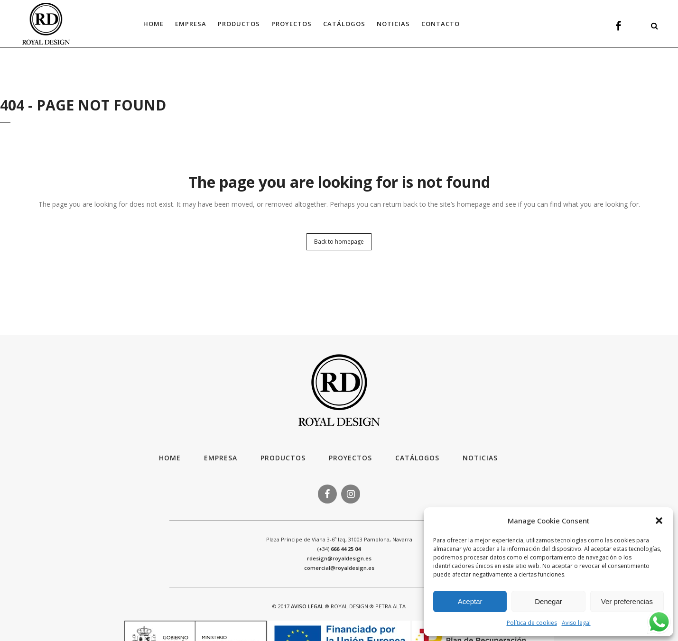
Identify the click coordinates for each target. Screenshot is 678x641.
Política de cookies (532, 623)
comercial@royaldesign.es (339, 567)
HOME (170, 457)
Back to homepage (339, 242)
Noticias (480, 457)
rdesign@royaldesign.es (339, 558)
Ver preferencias (627, 601)
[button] (659, 520)
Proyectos (350, 457)
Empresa (220, 457)
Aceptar (470, 601)
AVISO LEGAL (307, 606)
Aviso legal (576, 623)
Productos (283, 457)
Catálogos (417, 457)
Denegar (548, 601)
